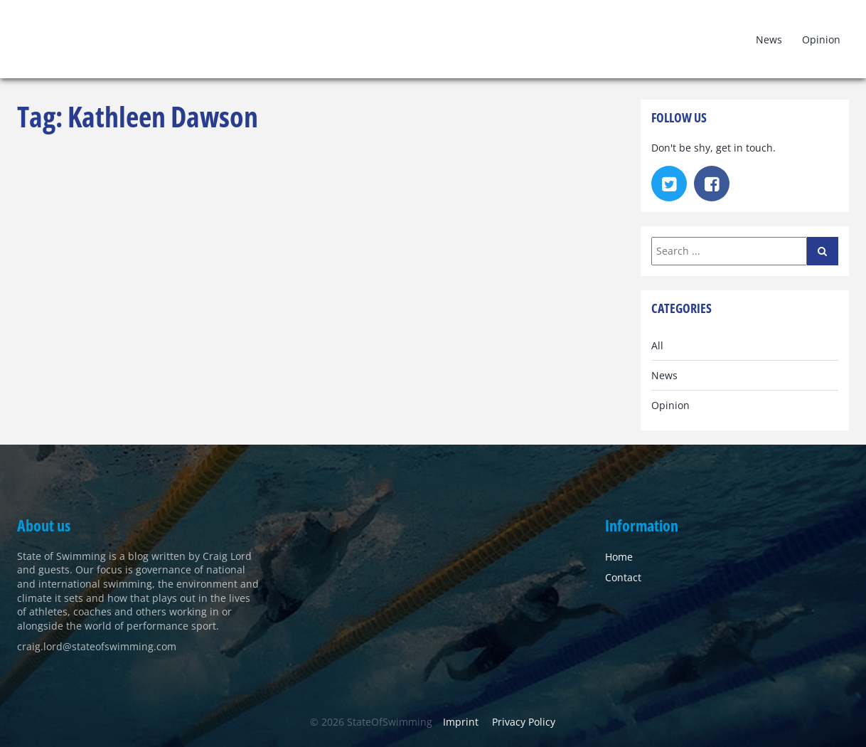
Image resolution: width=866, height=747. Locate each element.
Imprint (461, 722)
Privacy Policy (523, 722)
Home (619, 556)
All (657, 345)
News (769, 39)
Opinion (821, 39)
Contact (623, 577)
